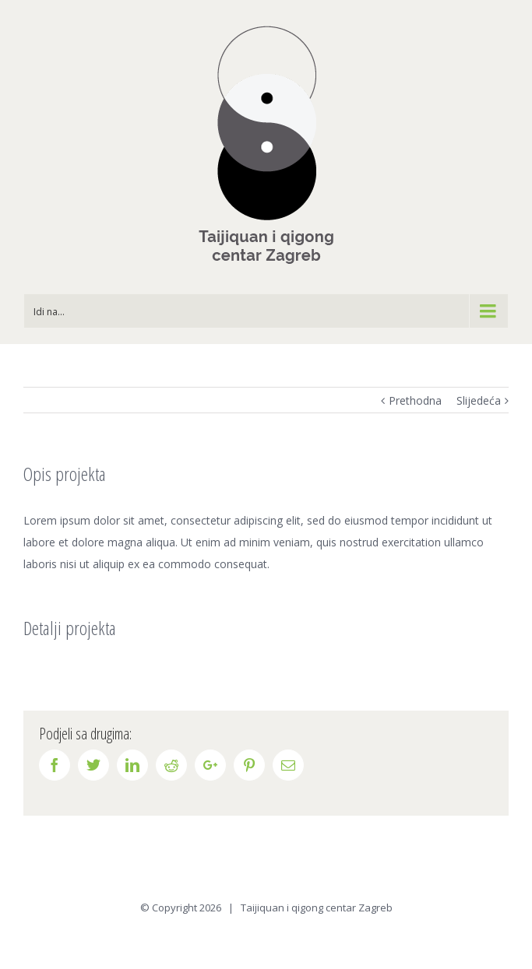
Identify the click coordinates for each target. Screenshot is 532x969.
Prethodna (415, 400)
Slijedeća (478, 400)
